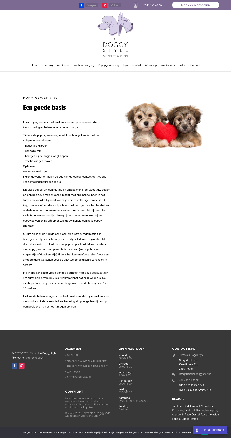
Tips (125, 65)
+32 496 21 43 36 (151, 5)
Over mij (47, 65)
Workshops (168, 65)
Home (34, 65)
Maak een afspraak (195, 5)
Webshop (151, 65)
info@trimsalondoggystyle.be (195, 374)
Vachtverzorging (84, 65)
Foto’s (182, 65)
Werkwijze (63, 65)
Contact (195, 65)
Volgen (91, 5)
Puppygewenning (108, 65)
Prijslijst (136, 65)
